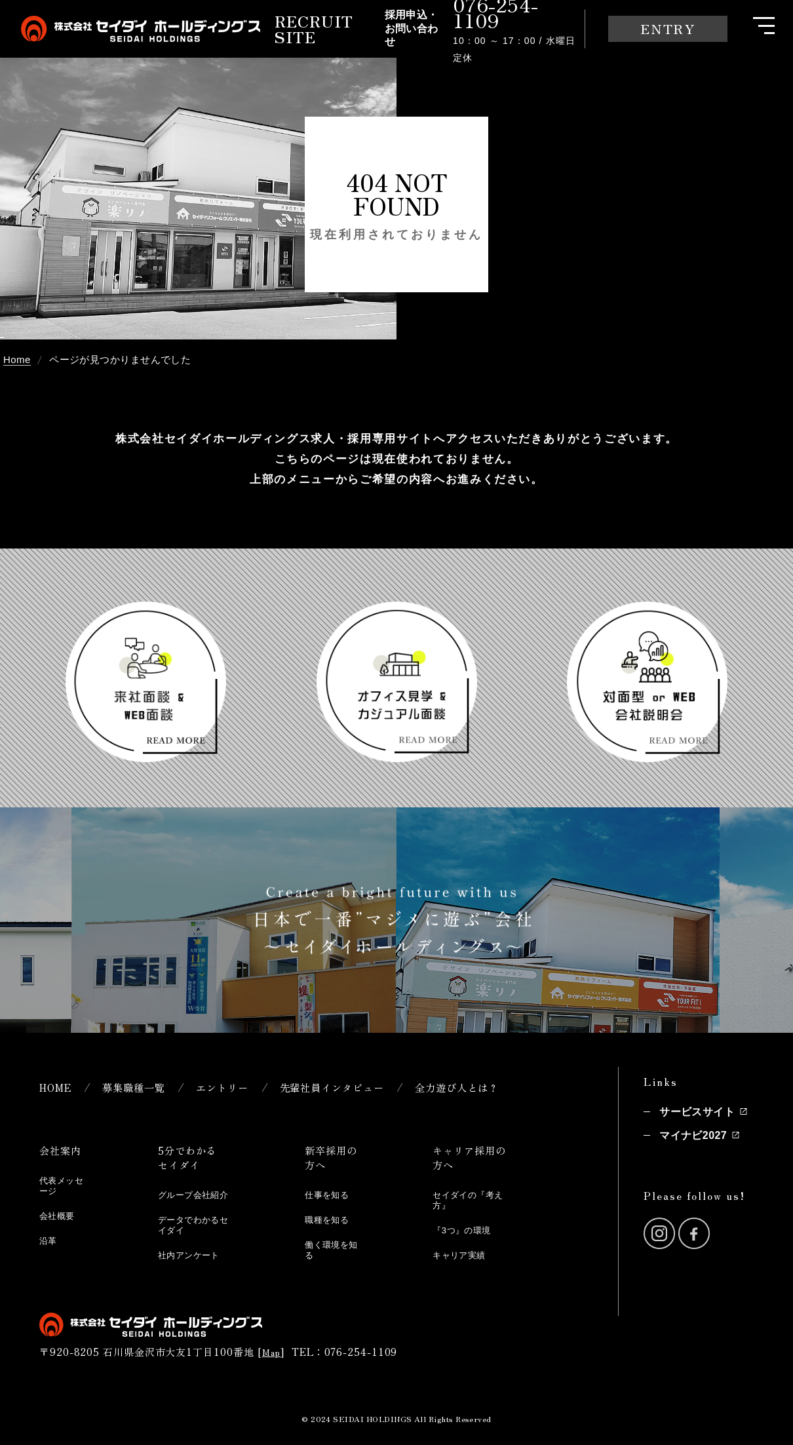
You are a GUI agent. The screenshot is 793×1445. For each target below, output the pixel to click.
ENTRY (667, 28)
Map (272, 1360)
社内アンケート (194, 1263)
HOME (57, 1087)
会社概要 (59, 1214)
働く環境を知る (331, 1248)
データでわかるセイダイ (194, 1233)
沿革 (49, 1238)
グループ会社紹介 (194, 1199)
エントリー (237, 1087)
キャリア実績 (463, 1253)
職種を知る (331, 1219)
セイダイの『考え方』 (468, 1199)
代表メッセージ (59, 1184)
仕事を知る (331, 1194)
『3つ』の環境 (466, 1229)
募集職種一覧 (142, 1087)
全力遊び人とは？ (495, 1087)
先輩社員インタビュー (358, 1087)
